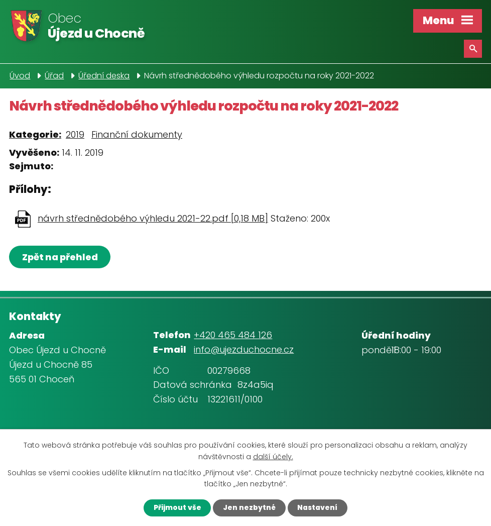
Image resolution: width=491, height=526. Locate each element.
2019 (75, 134)
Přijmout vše (175, 507)
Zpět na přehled (60, 257)
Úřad (54, 75)
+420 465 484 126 (233, 335)
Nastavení (319, 507)
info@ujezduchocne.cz (244, 349)
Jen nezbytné (248, 507)
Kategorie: (35, 134)
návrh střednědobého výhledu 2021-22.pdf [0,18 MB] (153, 218)
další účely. (273, 456)
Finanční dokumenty (136, 134)
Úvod (20, 75)
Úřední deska (104, 75)
